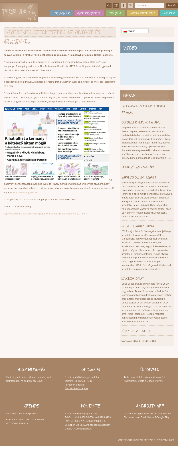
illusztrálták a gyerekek (25, 192)
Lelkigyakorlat (133, 278)
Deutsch (116, 5)
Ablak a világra (144, 377)
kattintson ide (12, 381)
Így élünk (115, 12)
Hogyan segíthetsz (142, 12)
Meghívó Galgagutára (138, 166)
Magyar (109, 5)
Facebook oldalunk (123, 5)
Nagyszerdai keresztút (139, 340)
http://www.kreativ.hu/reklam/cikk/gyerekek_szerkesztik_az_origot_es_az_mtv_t (45, 213)
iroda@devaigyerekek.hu (86, 377)
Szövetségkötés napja (138, 225)
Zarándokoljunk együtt (139, 177)
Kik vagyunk (61, 12)
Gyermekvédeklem (89, 12)
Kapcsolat (169, 12)
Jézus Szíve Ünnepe (136, 330)
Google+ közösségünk (130, 5)
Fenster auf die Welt (151, 413)
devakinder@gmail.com (85, 413)
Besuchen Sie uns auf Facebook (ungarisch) (88, 424)
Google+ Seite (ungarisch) (78, 428)
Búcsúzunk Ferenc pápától (141, 122)
